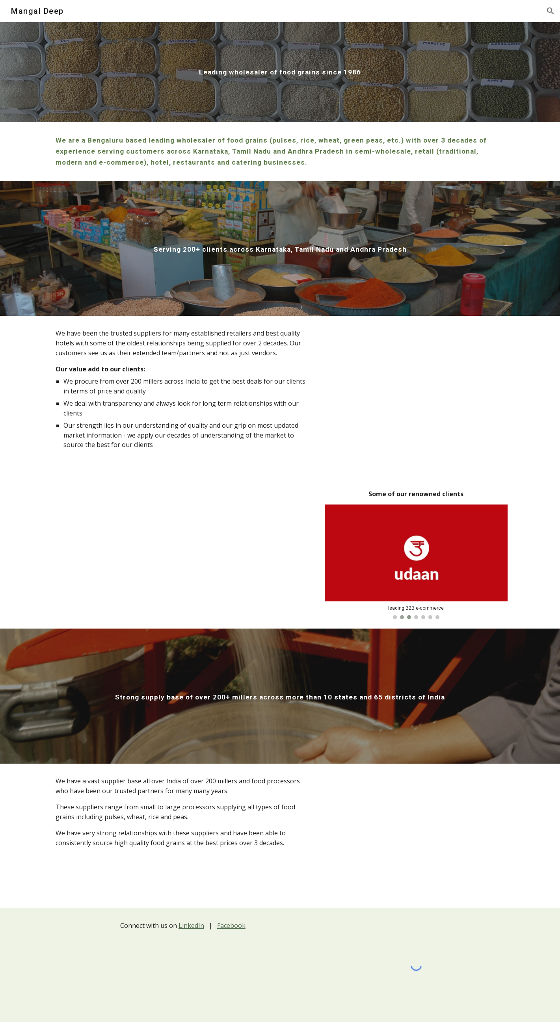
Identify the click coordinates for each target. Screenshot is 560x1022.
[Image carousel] (416, 562)
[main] (280, 72)
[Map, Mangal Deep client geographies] (416, 404)
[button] (550, 11)
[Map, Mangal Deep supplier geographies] (416, 836)
